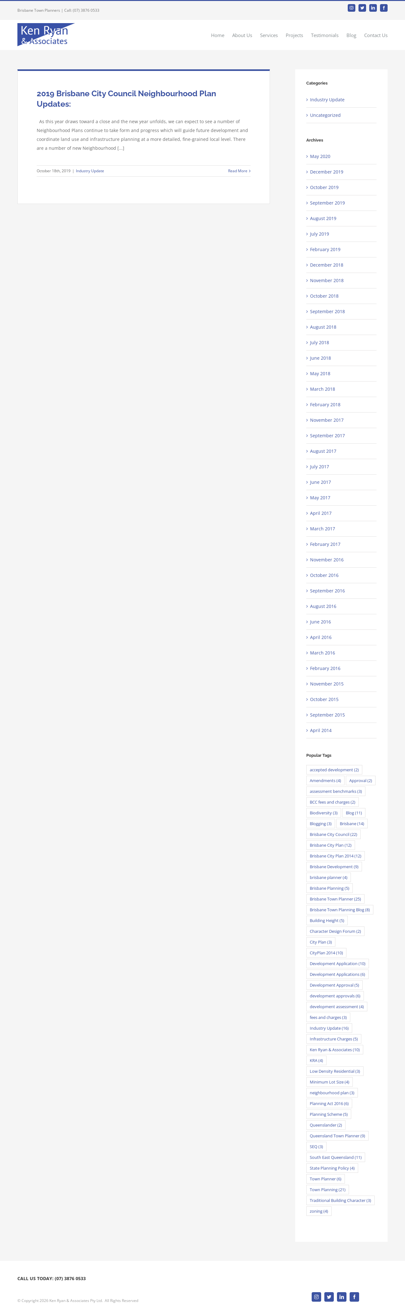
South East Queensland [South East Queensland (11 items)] (336, 1157)
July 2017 (319, 467)
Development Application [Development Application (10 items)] (337, 963)
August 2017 (323, 451)
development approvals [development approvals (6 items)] (335, 996)
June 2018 (320, 358)
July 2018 (319, 342)
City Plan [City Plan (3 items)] (321, 942)
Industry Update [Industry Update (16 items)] (329, 1028)
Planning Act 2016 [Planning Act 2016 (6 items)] (329, 1103)
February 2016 (325, 668)
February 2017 (325, 544)
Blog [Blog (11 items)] (354, 813)
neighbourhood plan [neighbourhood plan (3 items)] (332, 1093)
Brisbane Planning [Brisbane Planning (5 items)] (329, 888)
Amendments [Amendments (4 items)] (325, 780)
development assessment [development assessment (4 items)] (337, 1006)
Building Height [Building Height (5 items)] (327, 920)
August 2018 (323, 327)
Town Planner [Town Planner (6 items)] (325, 1179)
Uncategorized (325, 115)
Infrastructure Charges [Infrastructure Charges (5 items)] (334, 1039)
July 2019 (319, 234)
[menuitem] (221, 35)
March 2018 (322, 389)
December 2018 (326, 265)
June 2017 (320, 482)
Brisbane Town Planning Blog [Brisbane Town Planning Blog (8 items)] (340, 910)
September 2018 (327, 311)
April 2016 (321, 637)
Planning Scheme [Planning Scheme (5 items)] (329, 1114)
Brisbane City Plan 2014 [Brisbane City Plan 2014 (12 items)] (335, 856)
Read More (237, 171)
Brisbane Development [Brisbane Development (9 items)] (334, 866)
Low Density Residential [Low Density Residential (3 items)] (335, 1071)
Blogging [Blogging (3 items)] (321, 823)
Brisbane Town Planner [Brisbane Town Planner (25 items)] (335, 899)
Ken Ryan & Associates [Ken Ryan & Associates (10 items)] (335, 1049)
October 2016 (324, 575)
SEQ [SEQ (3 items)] (316, 1146)
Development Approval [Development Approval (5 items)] (334, 985)
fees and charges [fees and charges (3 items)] (328, 1017)
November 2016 (327, 560)
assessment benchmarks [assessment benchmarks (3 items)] (336, 791)
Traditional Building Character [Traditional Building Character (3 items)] (340, 1200)
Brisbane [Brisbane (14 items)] (352, 823)
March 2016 (322, 653)
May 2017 (320, 498)
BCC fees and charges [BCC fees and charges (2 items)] (332, 802)
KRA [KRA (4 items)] (316, 1060)
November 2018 (327, 280)
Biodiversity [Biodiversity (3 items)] (324, 813)
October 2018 (324, 296)
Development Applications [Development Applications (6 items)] (337, 974)
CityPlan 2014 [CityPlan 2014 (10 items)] (326, 953)
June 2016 (320, 622)
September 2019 (327, 203)
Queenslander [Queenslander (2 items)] (326, 1125)
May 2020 (320, 156)
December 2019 (326, 172)
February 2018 (325, 404)
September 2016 (327, 591)
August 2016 (323, 606)
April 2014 (321, 730)
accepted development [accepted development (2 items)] (334, 770)
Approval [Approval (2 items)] (360, 780)
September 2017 (327, 436)
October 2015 (324, 699)
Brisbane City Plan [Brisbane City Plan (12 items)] (331, 845)
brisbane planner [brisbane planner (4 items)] (328, 877)
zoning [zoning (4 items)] (319, 1211)
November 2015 (327, 684)
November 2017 (327, 420)
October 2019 (324, 187)
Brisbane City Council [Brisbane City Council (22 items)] (333, 834)
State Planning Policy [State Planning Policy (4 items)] (332, 1168)
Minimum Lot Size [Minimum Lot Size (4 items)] (329, 1082)
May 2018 (320, 373)
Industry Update (90, 171)
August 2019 (323, 218)
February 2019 (325, 249)
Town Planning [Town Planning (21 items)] (328, 1189)
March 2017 (322, 529)
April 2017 (321, 513)
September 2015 (327, 715)
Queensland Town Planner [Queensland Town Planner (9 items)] (337, 1136)
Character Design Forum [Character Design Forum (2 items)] (335, 931)
